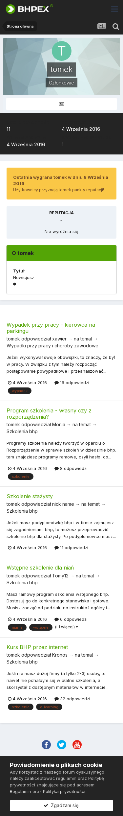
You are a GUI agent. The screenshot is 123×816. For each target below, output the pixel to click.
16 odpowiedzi (71, 382)
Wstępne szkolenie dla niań (40, 567)
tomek (13, 338)
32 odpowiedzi (72, 698)
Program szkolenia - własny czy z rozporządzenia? (49, 413)
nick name (63, 504)
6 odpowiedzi (71, 619)
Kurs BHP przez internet (37, 647)
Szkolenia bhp (22, 431)
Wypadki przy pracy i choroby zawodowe (52, 345)
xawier (59, 338)
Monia (58, 424)
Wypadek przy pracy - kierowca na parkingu (51, 327)
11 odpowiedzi (71, 547)
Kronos (60, 655)
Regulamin (20, 791)
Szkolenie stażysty (30, 496)
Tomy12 (60, 575)
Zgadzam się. (61, 805)
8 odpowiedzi (71, 468)
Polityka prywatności (64, 791)
